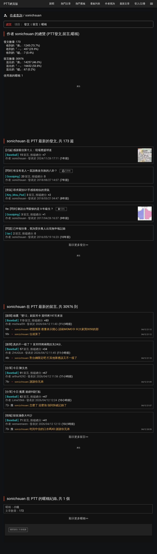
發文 (27, 24)
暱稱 (44, 24)
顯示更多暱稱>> (78, 518)
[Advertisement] (78, 109)
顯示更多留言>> (78, 436)
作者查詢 (16, 15)
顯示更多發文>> (78, 244)
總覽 (8, 24)
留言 (35, 24)
